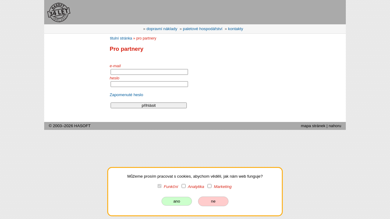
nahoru (335, 125)
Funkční (171, 186)
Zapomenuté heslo (126, 94)
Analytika (196, 186)
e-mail (115, 66)
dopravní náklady (162, 28)
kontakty (235, 28)
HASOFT (82, 125)
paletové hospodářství (202, 28)
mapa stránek (313, 125)
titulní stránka (121, 38)
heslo (114, 78)
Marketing (223, 186)
